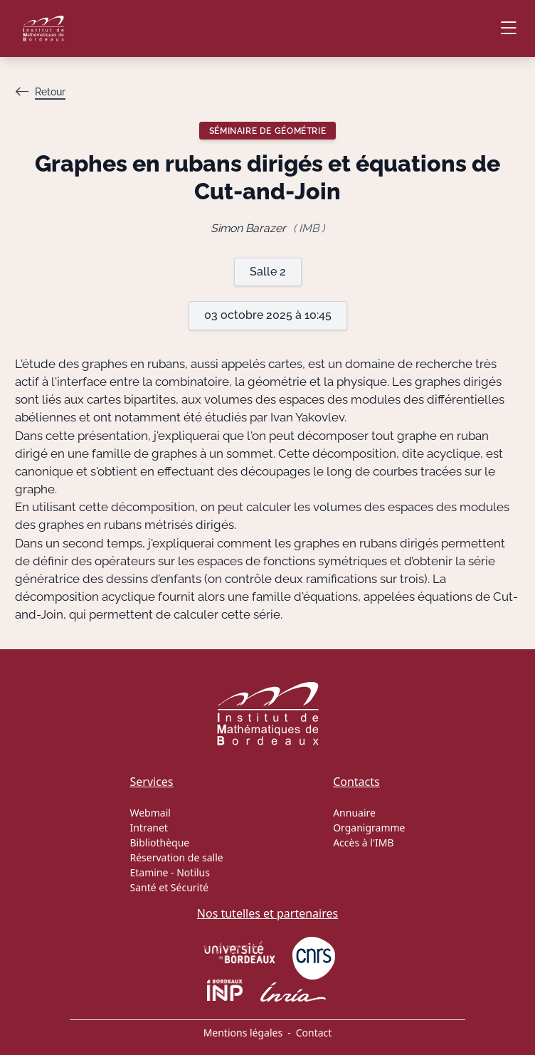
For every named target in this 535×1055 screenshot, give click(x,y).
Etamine (148, 872)
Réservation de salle (176, 857)
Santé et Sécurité (168, 887)
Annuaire (354, 812)
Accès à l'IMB (363, 842)
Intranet (148, 827)
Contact (314, 1032)
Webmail (149, 812)
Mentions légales (243, 1032)
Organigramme (369, 827)
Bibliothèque (159, 842)
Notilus (193, 872)
